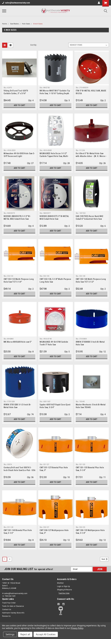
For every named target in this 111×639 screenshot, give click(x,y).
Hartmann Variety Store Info (13, 613)
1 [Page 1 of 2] (4, 559)
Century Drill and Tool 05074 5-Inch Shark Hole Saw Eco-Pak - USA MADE (19, 470)
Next (105, 559)
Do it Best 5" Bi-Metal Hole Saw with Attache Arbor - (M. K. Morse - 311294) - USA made (91, 156)
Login (59, 586)
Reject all (25, 634)
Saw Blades (14, 24)
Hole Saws (26, 24)
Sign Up (67, 586)
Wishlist (60, 583)
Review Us (6, 616)
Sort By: (33, 45)
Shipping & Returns (64, 590)
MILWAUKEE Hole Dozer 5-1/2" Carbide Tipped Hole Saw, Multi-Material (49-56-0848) (54, 156)
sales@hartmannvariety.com (16, 3)
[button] (83, 608)
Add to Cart (19, 105)
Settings (10, 634)
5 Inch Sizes (37, 24)
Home (4, 24)
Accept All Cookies (46, 634)
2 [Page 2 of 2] (9, 559)
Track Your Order (64, 593)
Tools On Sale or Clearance (13, 606)
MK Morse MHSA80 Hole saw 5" (18, 342)
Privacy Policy (77, 628)
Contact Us (6, 609)
